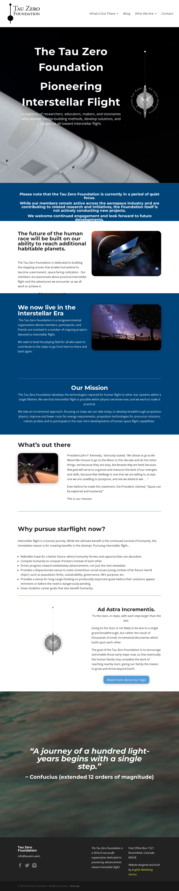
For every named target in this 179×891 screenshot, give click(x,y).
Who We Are (144, 13)
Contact (167, 13)
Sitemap (74, 886)
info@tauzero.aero (29, 856)
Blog (126, 13)
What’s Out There (102, 13)
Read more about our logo (126, 684)
